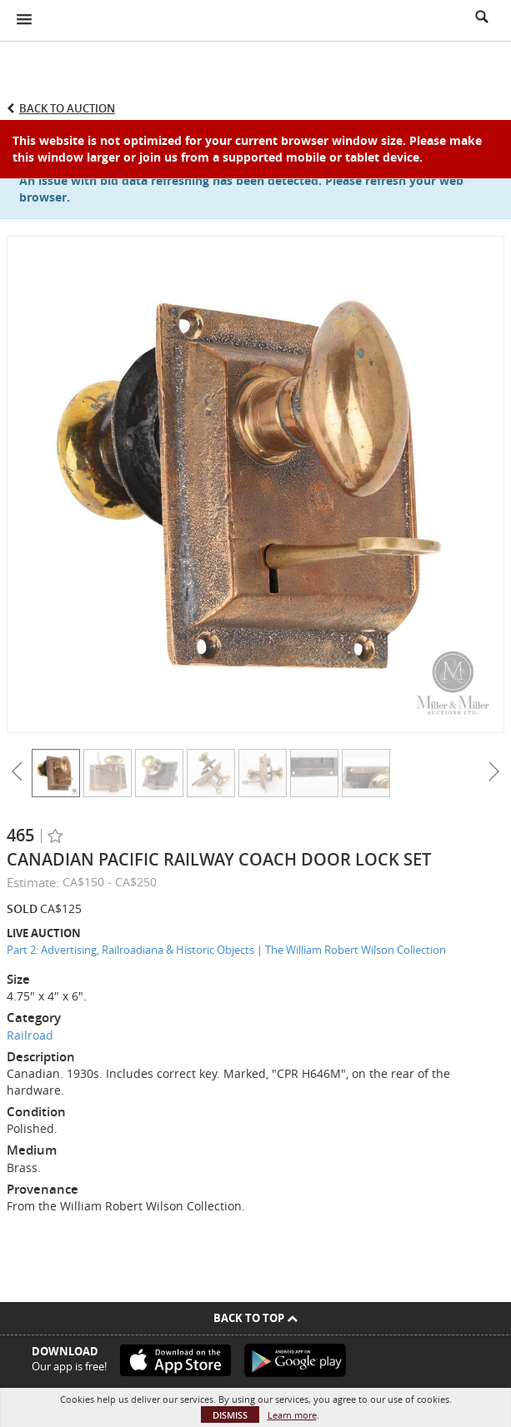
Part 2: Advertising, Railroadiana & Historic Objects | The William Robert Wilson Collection (226, 949)
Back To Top (255, 1317)
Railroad (30, 1035)
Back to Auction (67, 108)
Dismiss (230, 1415)
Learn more (292, 1415)
